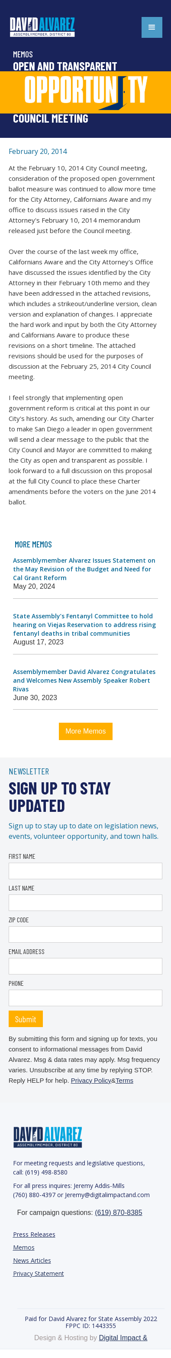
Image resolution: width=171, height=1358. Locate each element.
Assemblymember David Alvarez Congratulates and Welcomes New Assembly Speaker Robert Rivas (84, 680)
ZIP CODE (19, 919)
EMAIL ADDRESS (27, 951)
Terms (124, 1080)
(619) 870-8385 (118, 1212)
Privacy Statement (38, 1273)
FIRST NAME (22, 856)
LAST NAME (22, 888)
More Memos (85, 731)
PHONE (16, 983)
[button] (152, 27)
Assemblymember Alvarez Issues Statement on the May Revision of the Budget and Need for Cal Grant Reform (84, 569)
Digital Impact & (123, 1337)
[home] (52, 27)
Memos (24, 1247)
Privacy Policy (91, 1080)
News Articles (32, 1260)
